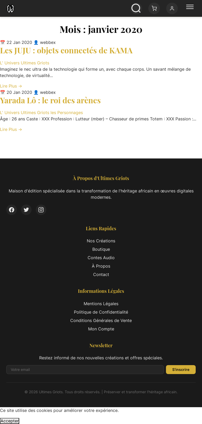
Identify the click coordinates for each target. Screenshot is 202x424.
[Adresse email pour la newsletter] (85, 369)
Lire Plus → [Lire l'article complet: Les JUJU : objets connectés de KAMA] (11, 86)
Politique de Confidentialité (101, 312)
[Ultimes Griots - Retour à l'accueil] (10, 8)
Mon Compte (101, 328)
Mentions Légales (101, 303)
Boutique (101, 249)
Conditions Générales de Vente (101, 320)
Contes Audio (101, 257)
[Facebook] (11, 210)
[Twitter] (26, 210)
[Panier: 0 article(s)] (154, 8)
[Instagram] (41, 210)
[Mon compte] (172, 8)
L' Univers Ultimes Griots (24, 62)
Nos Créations (101, 240)
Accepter (10, 420)
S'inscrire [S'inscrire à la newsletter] (180, 369)
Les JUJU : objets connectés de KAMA (66, 50)
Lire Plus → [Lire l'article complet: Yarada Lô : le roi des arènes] (11, 129)
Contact (101, 274)
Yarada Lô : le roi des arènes (50, 100)
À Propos (101, 266)
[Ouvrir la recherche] (136, 8)
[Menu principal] (190, 8)
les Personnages (66, 112)
